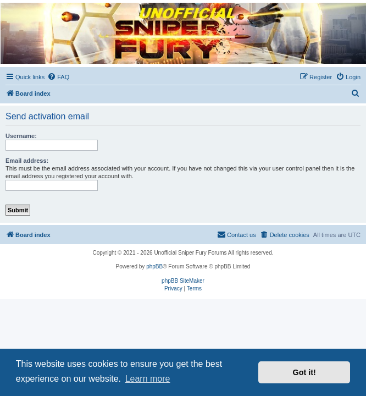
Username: (21, 136)
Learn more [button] (147, 378)
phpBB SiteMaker (183, 281)
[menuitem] (58, 77)
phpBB (154, 266)
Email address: (26, 160)
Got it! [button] (304, 372)
